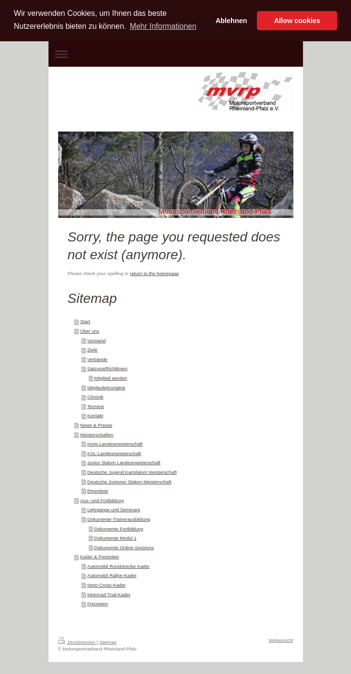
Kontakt (95, 415)
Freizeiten (97, 603)
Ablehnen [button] (231, 20)
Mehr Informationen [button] (163, 26)
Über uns (89, 331)
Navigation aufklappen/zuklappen (176, 54)
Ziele (92, 349)
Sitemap (107, 642)
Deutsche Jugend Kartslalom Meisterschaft (132, 472)
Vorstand (96, 340)
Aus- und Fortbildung (102, 500)
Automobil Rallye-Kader (112, 575)
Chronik (95, 396)
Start (85, 321)
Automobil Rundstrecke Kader (118, 566)
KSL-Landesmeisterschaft (114, 453)
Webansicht (280, 640)
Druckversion (77, 642)
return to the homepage (154, 273)
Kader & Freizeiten (99, 556)
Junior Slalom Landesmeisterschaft (123, 462)
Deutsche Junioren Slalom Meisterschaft (129, 481)
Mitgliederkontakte (106, 387)
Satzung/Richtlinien (107, 368)
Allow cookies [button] (297, 20)
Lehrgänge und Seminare (114, 509)
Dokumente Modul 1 (115, 538)
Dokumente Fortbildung (118, 528)
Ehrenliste (98, 490)
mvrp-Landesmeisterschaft (115, 443)
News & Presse (96, 425)
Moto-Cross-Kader (106, 585)
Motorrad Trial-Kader (109, 594)
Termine (95, 406)
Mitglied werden (110, 378)
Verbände (97, 359)
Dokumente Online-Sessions (124, 547)
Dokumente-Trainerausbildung (118, 519)
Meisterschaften (96, 434)
